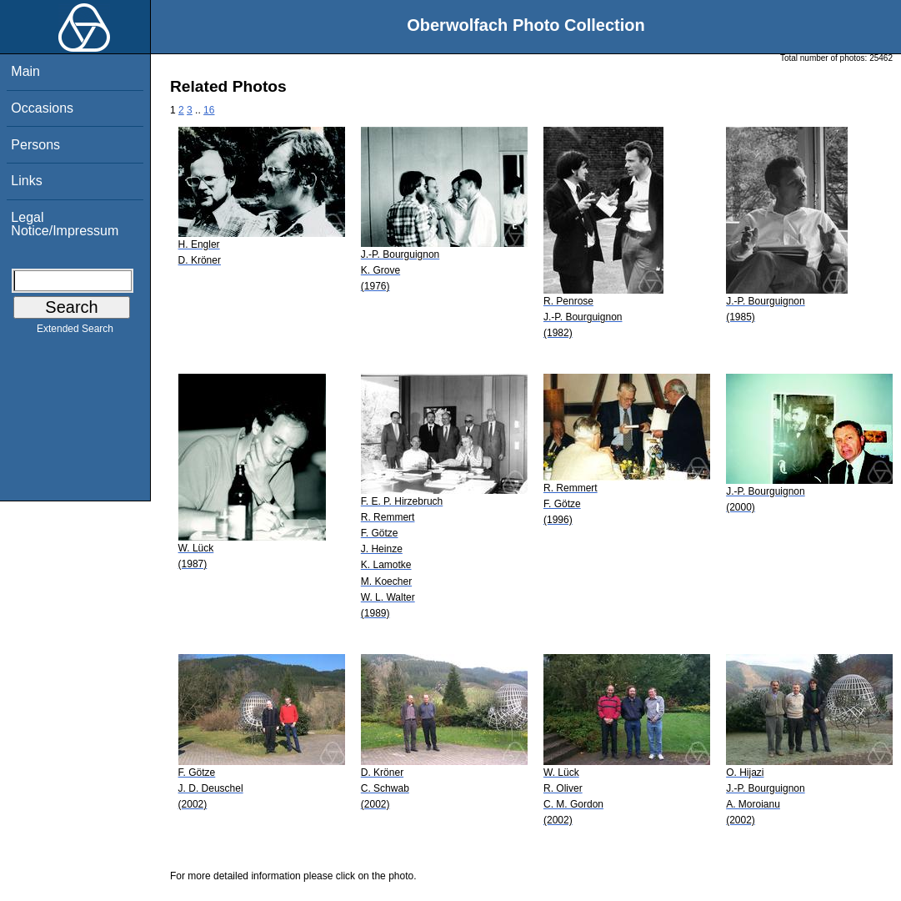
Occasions (42, 108)
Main (25, 71)
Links (26, 181)
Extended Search (75, 332)
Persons (35, 145)
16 (208, 110)
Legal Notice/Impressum (64, 224)
